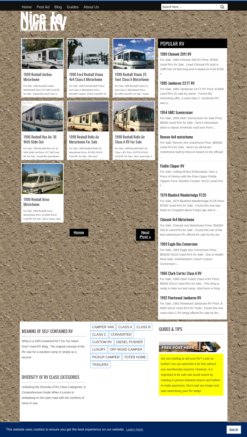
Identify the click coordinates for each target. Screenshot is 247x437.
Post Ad (43, 7)
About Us (91, 7)
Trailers (100, 364)
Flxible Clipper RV (172, 166)
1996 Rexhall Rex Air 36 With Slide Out (40, 139)
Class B (143, 327)
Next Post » (145, 234)
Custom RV (102, 342)
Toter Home (135, 357)
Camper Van (103, 327)
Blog (58, 7)
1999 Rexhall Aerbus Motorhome (37, 77)
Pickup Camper (106, 357)
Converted (121, 334)
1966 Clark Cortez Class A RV (181, 273)
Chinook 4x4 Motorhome (177, 219)
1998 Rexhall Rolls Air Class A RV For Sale (130, 139)
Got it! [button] (233, 429)
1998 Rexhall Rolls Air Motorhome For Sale (84, 139)
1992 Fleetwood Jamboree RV (180, 297)
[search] (190, 7)
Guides (73, 7)
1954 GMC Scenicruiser (176, 112)
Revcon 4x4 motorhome (176, 137)
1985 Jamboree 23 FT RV (177, 83)
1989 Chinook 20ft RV (175, 54)
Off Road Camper (126, 349)
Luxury (99, 349)
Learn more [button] (134, 429)
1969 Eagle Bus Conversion (179, 244)
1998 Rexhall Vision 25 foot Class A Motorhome (132, 77)
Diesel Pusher (129, 342)
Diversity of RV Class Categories (50, 377)
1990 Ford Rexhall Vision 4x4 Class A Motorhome (86, 77)
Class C (99, 334)
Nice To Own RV (43, 20)
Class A (125, 327)
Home (27, 7)
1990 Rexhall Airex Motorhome (36, 202)
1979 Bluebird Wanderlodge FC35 (183, 195)
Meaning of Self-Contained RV (47, 331)
